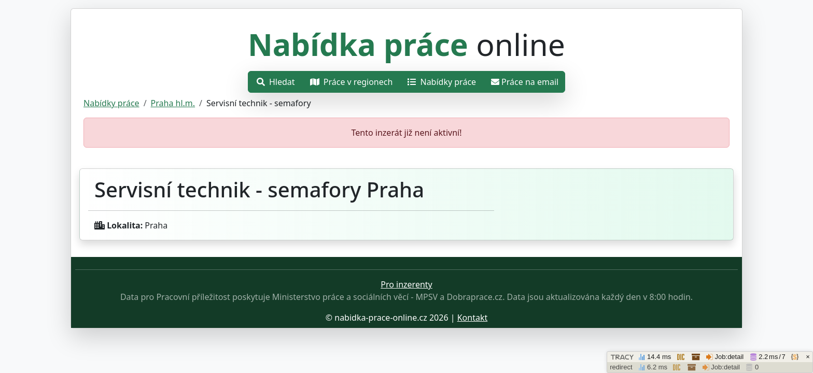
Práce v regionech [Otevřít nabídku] (351, 82)
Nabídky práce (111, 103)
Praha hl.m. (173, 103)
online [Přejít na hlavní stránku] (406, 44)
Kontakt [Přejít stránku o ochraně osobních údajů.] (472, 317)
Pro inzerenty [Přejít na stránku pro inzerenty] (406, 284)
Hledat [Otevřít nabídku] (276, 82)
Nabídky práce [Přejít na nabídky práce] (442, 82)
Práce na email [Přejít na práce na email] (524, 82)
